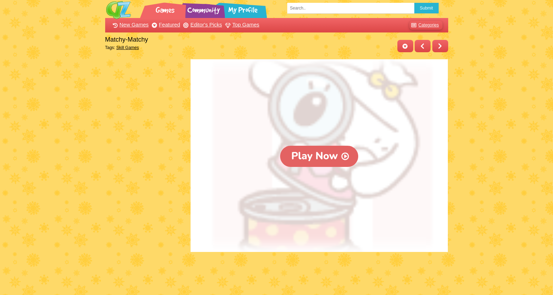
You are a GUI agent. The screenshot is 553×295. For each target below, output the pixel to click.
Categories (424, 25)
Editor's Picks (201, 25)
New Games (130, 25)
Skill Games (127, 47)
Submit (426, 8)
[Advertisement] (146, 165)
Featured (165, 25)
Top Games (241, 25)
